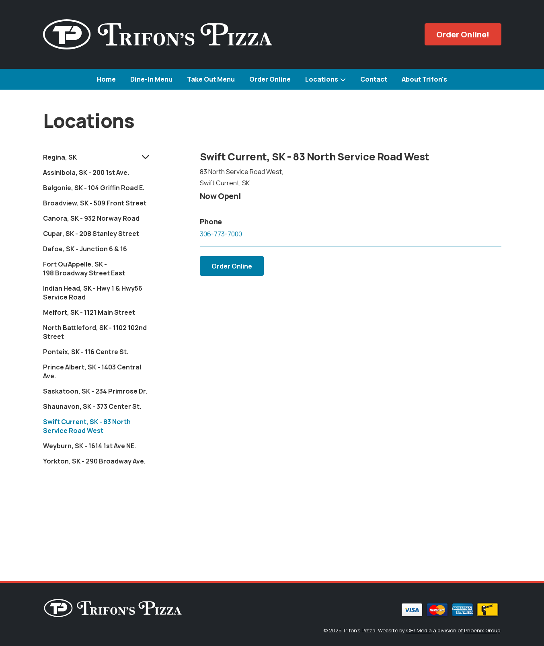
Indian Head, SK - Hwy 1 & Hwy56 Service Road (92, 292)
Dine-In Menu (151, 79)
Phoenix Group (482, 630)
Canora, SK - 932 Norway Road (91, 218)
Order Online (270, 79)
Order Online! (462, 34)
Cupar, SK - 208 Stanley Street (91, 233)
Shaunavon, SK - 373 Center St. (92, 406)
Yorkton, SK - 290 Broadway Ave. (94, 461)
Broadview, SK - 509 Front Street (94, 203)
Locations (321, 79)
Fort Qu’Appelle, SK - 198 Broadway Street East (84, 268)
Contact (373, 79)
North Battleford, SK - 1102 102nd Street (95, 332)
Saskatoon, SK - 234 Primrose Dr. (95, 391)
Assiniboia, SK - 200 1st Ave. (86, 172)
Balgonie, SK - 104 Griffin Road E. (93, 187)
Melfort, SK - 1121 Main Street (89, 312)
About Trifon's (424, 79)
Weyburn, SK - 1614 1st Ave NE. (89, 445)
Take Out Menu (211, 79)
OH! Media (419, 630)
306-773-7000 (221, 234)
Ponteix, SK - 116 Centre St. (85, 351)
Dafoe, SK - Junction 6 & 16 (85, 248)
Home (106, 79)
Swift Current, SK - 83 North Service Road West (87, 426)
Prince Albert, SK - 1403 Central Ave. (92, 371)
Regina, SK (60, 157)
